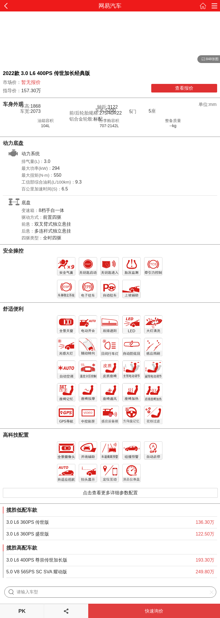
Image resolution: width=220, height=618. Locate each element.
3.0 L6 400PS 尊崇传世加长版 (36, 560)
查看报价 (184, 88)
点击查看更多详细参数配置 (110, 492)
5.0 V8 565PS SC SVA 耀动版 (36, 571)
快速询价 (154, 611)
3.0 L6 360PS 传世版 (27, 522)
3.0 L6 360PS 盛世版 (27, 534)
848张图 (208, 59)
